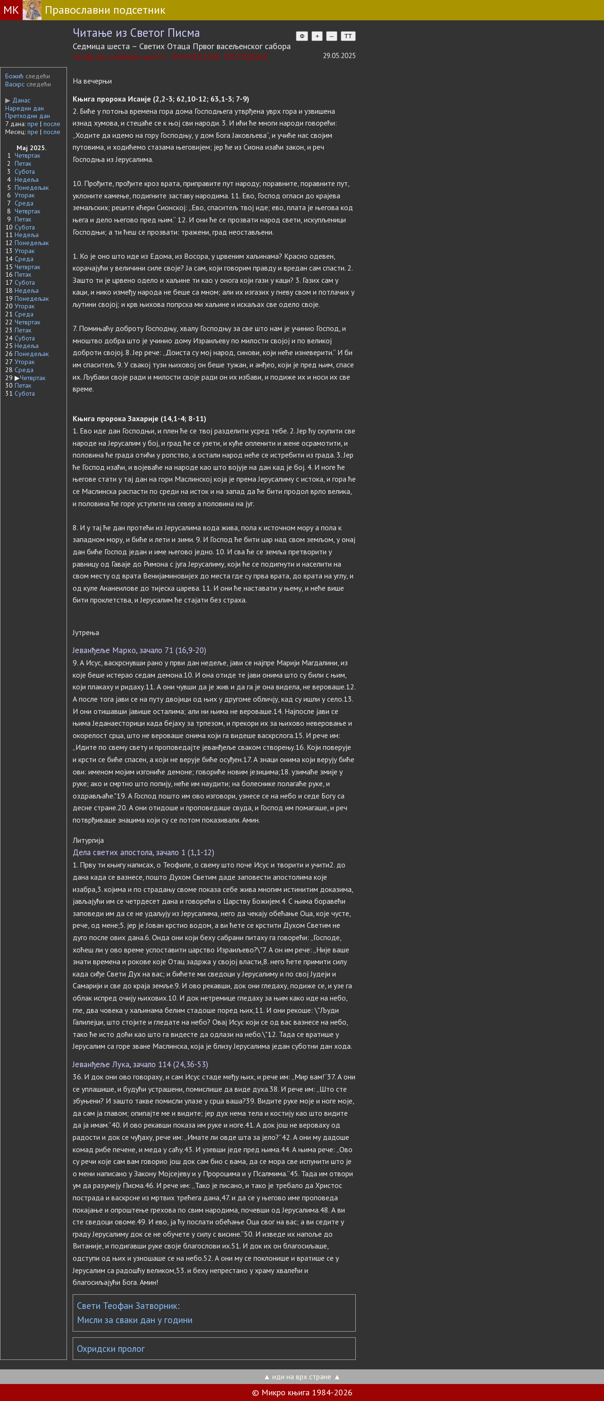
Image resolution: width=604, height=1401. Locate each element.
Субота (25, 171)
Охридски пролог (111, 1348)
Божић (14, 76)
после (51, 123)
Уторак (24, 195)
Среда (24, 203)
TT (348, 36)
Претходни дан (27, 115)
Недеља (27, 179)
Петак (23, 163)
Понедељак (32, 187)
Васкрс (15, 84)
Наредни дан (24, 108)
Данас (17, 100)
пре (32, 123)
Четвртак (27, 155)
